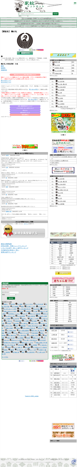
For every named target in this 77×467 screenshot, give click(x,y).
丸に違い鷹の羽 (61, 84)
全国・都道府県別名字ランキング (25, 106)
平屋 (56, 306)
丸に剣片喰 (60, 81)
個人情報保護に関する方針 (24, 459)
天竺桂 (68, 293)
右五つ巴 (23, 314)
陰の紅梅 (15, 323)
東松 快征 (57, 379)
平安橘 (8, 323)
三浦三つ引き (33, 323)
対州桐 (8, 333)
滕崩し (41, 333)
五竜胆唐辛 (20, 345)
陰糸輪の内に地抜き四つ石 (10, 342)
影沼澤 (55, 287)
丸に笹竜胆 (60, 104)
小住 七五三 (54, 347)
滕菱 (21, 306)
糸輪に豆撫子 (8, 328)
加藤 (56, 311)
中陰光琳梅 (34, 333)
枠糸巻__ (23, 318)
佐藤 (60, 244)
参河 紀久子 (57, 375)
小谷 (70, 311)
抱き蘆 (12, 304)
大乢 (56, 313)
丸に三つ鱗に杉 (17, 347)
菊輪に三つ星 (35, 338)
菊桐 (15, 326)
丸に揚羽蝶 (60, 90)
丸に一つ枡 (32, 350)
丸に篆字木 (23, 323)
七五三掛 (71, 263)
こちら (55, 75)
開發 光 (57, 369)
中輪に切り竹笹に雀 (8, 345)
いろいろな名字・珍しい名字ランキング (25, 108)
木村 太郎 (54, 330)
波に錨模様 (14, 306)
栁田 (70, 319)
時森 (56, 315)
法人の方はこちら (6, 82)
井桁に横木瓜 (30, 316)
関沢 (56, 319)
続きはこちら (53, 110)
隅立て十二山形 (23, 333)
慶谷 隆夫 (54, 339)
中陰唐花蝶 (17, 321)
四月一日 (71, 257)
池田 (56, 302)
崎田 (73, 68)
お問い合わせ (39, 459)
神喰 (70, 313)
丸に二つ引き (28, 304)
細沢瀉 (11, 350)
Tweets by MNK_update (31, 396)
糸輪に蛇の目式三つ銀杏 (34, 326)
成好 (54, 293)
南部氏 (3, 68)
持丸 (60, 255)
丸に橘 (59, 92)
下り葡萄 (25, 321)
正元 (56, 304)
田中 (73, 62)
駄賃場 (60, 248)
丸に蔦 (59, 198)
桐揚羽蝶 (22, 326)
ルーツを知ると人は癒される (60, 160)
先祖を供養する (25, 114)
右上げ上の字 (41, 306)
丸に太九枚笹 (57, 70)
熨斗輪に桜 (15, 352)
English (67, 459)
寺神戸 (70, 304)
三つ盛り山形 (40, 352)
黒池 (56, 321)
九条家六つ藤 (41, 350)
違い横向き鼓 (11, 335)
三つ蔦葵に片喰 (32, 335)
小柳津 (71, 253)
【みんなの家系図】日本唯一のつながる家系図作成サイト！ (38, 18)
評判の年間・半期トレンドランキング (14, 246)
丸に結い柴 (42, 323)
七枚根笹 (27, 311)
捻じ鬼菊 (26, 347)
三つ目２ (43, 309)
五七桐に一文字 (29, 306)
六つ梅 (34, 311)
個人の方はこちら (6, 80)
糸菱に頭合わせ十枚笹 (9, 311)
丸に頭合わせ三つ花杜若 (39, 347)
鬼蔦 (22, 352)
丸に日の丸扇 (38, 304)
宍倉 (70, 315)
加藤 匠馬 (54, 343)
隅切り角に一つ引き (26, 342)
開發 (60, 246)
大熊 (73, 65)
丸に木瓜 (56, 65)
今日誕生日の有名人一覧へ (10, 250)
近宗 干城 (57, 394)
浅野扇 (39, 328)
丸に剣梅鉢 (19, 338)
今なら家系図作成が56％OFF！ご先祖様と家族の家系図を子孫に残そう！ (38, 23)
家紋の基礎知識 (6, 244)
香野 (7, 187)
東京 (71, 261)
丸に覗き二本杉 (7, 326)
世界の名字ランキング (25, 112)
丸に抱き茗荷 (61, 87)
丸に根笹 (59, 98)
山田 (60, 263)
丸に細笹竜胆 (20, 316)
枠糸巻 (27, 338)
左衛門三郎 (60, 257)
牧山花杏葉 (35, 309)
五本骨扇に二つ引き (13, 314)
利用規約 (33, 459)
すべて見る (5, 357)
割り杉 (14, 333)
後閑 (67, 295)
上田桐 (17, 328)
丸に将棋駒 (33, 345)
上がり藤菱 (6, 318)
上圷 (54, 291)
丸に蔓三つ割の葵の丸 (29, 340)
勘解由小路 (8, 211)
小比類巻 (71, 259)
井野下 (7, 155)
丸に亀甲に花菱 (41, 316)
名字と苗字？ (55, 162)
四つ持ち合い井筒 (21, 350)
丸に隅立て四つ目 (62, 106)
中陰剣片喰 (56, 73)
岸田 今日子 (57, 392)
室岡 (70, 306)
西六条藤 (33, 321)
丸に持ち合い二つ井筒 (9, 309)
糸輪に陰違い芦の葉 (40, 342)
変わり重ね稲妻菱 (23, 330)
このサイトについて (4, 459)
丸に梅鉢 (18, 304)
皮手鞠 (20, 311)
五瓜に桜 (5, 340)
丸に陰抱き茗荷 (10, 330)
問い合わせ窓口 (33, 89)
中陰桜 (8, 347)
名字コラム (25, 110)
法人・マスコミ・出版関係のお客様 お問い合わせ (53, 459)
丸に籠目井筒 (30, 352)
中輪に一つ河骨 (33, 318)
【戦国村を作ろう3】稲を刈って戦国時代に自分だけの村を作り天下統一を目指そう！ (38, 21)
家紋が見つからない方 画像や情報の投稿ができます (25, 74)
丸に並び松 (15, 318)
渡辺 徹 (57, 384)
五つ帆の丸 (8, 321)
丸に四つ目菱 (61, 201)
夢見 (67, 291)
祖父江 (68, 287)
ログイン (26, 223)
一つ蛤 (40, 321)
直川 (56, 317)
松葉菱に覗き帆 (58, 68)
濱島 (73, 70)
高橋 (60, 261)
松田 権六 (57, 382)
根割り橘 (57, 62)
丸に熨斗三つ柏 (9, 316)
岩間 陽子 (57, 373)
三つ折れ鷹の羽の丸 (24, 309)
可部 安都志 (57, 387)
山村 (7, 167)
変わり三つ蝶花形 (34, 314)
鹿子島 (70, 321)
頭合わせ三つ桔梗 (16, 340)
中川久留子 (42, 340)
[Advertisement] (25, 130)
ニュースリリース (14, 459)
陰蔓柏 (5, 350)
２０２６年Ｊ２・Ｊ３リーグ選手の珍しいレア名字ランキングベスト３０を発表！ (38, 26)
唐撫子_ (5, 304)
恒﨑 (54, 289)
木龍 (56, 308)
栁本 (70, 317)
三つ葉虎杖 (6, 352)
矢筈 (43, 338)
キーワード (5, 292)
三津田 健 (54, 334)
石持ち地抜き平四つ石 (28, 328)
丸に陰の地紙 (21, 335)
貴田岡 (68, 289)
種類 (3, 294)
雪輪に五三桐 (10, 338)
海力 (70, 308)
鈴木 (71, 248)
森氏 (2, 66)
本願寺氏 (4, 70)
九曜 (58, 195)
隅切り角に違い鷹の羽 (36, 330)
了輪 (54, 295)
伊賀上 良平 (57, 389)
